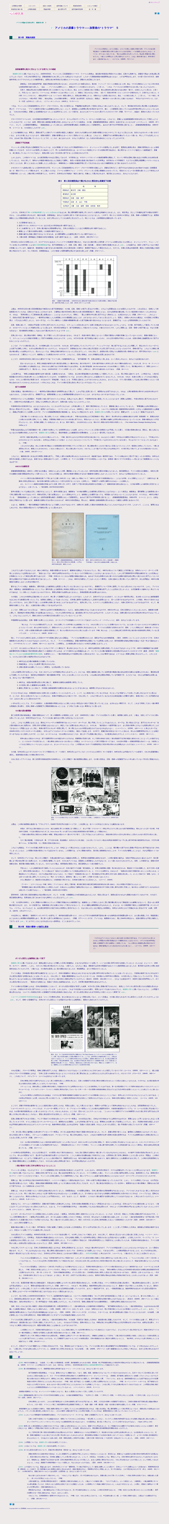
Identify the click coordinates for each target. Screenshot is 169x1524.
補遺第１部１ (128, 989)
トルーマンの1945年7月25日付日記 (24, 997)
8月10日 (90, 1253)
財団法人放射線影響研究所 (93, 1365)
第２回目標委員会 (40, 245)
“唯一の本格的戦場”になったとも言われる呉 (43, 212)
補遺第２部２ (18, 74)
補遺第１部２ (100, 412)
